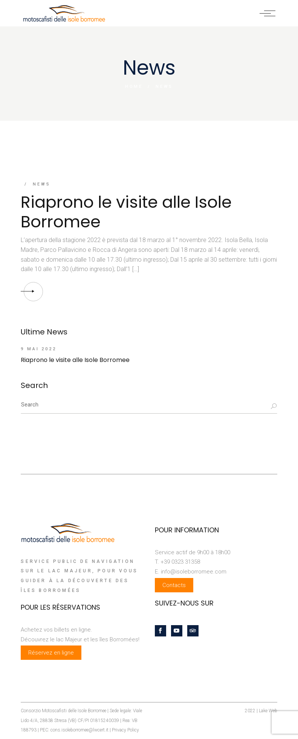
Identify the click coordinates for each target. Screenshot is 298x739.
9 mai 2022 (39, 349)
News (41, 184)
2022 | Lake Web (261, 710)
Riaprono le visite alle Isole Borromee (126, 212)
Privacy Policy (125, 730)
